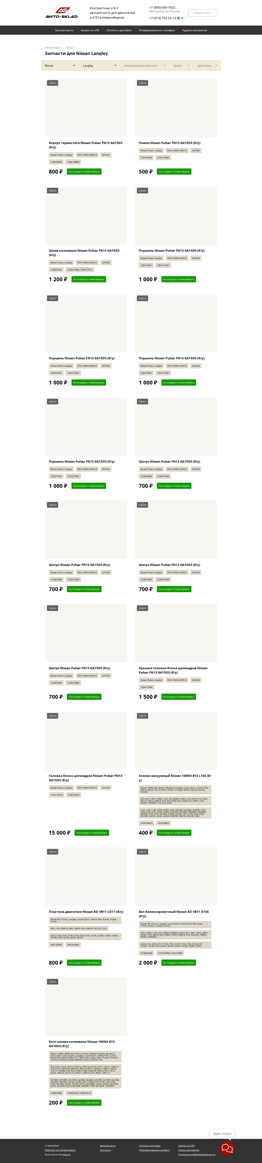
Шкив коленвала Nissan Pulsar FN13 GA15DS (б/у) (84, 252)
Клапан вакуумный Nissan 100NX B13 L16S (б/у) (175, 778)
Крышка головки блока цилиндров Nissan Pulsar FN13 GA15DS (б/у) (173, 670)
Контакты (105, 1150)
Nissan (69, 47)
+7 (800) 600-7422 (162, 7)
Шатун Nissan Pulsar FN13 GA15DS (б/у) (169, 461)
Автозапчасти (52, 47)
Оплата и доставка (149, 1145)
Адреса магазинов (188, 1150)
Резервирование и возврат (154, 1150)
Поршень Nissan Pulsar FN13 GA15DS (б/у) (172, 250)
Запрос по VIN (186, 1145)
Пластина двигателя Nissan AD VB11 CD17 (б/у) (86, 912)
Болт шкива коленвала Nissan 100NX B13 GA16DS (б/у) (82, 1043)
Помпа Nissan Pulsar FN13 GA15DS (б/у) (169, 143)
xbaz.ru (67, 1154)
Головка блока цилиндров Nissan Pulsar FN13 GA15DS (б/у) (85, 778)
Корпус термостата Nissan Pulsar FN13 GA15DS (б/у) (85, 145)
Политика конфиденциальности (196, 1154)
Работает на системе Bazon (60, 1150)
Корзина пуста (203, 12)
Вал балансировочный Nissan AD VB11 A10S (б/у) (174, 914)
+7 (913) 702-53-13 (162, 18)
